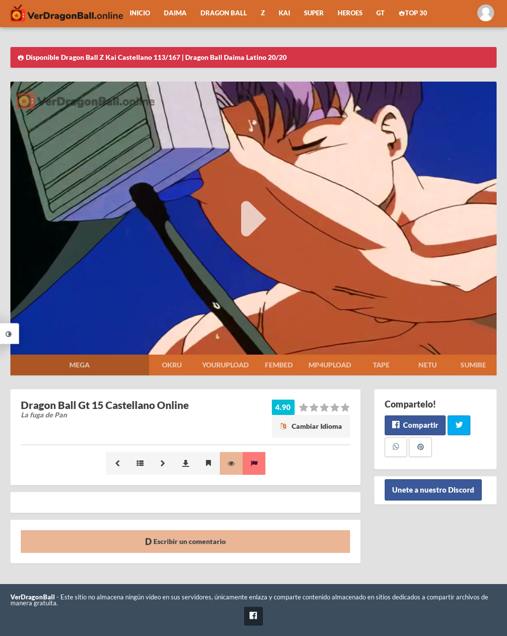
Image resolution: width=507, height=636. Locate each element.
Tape (381, 365)
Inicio (140, 13)
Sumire (473, 365)
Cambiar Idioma (311, 426)
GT (380, 13)
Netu (427, 365)
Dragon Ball (224, 13)
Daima (175, 13)
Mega (79, 365)
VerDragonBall (32, 597)
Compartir (415, 424)
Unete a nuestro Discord (433, 490)
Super (314, 13)
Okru (172, 365)
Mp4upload (329, 365)
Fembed (279, 365)
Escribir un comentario (185, 541)
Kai (284, 13)
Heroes (350, 13)
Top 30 (413, 13)
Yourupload (225, 365)
